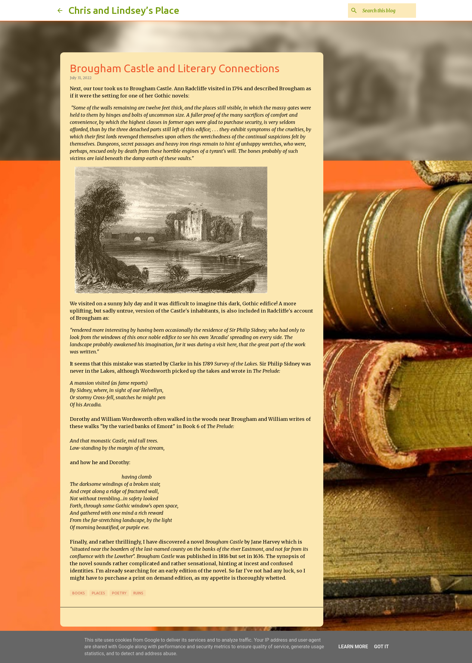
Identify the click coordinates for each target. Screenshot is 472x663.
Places (98, 593)
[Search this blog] (384, 10)
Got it (381, 646)
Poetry (119, 593)
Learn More (353, 646)
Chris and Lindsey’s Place (123, 10)
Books (78, 593)
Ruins (138, 593)
